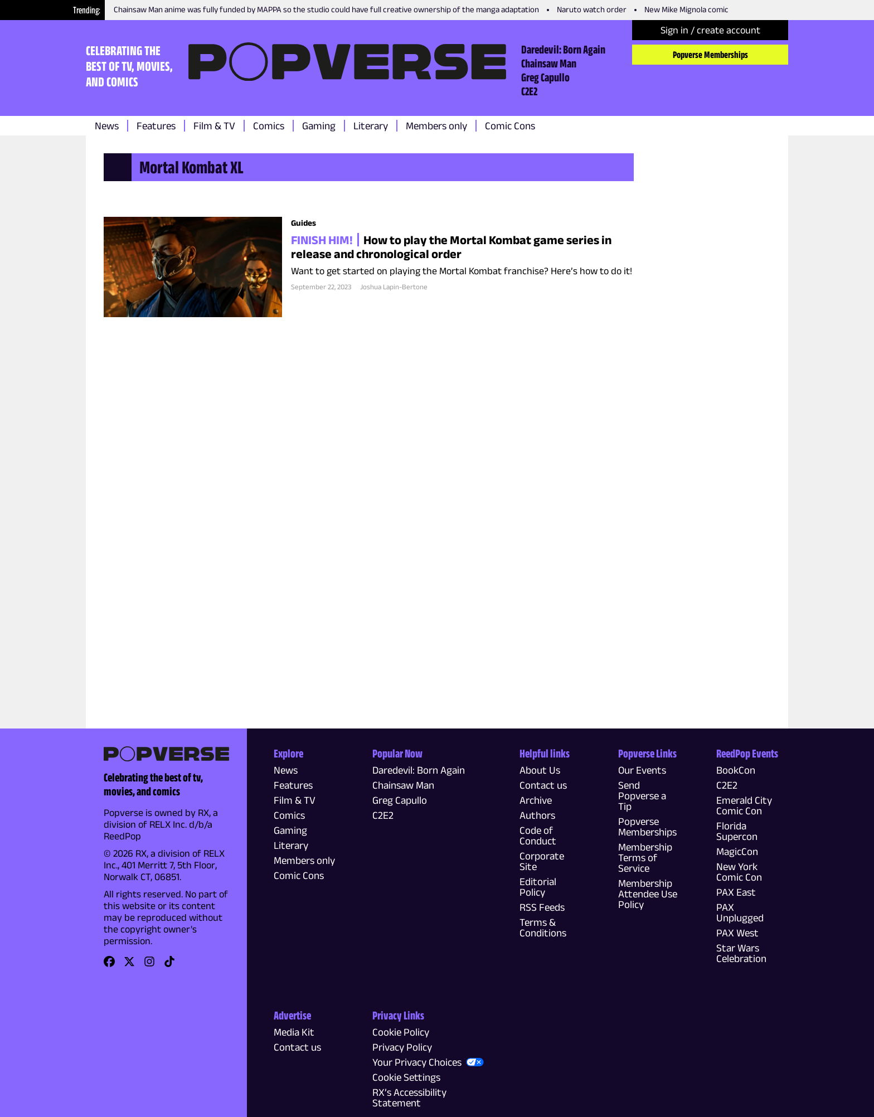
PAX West (737, 932)
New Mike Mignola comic (686, 9)
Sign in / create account (710, 30)
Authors (537, 815)
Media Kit (294, 1032)
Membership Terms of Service (645, 857)
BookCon (735, 770)
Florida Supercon (737, 831)
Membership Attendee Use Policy (647, 894)
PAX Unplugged (740, 912)
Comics (268, 126)
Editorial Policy (537, 886)
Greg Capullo (545, 77)
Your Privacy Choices (417, 1062)
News (107, 126)
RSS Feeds (542, 907)
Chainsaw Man (548, 63)
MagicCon (737, 851)
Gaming (319, 126)
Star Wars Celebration (741, 953)
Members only (436, 126)
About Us (539, 770)
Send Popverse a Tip (642, 796)
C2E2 (529, 91)
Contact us (543, 785)
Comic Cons (510, 126)
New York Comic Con (739, 871)
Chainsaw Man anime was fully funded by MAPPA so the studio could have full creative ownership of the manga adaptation (326, 9)
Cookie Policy (400, 1032)
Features (156, 126)
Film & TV (214, 126)
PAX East (736, 892)
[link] (109, 965)
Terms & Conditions (542, 927)
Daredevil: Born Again (563, 49)
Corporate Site (541, 861)
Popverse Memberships (710, 54)
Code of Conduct (537, 835)
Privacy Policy (402, 1047)
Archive (535, 800)
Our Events (642, 770)
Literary (370, 126)
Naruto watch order (592, 9)
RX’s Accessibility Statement (409, 1097)
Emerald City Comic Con (744, 805)
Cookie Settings (406, 1077)
